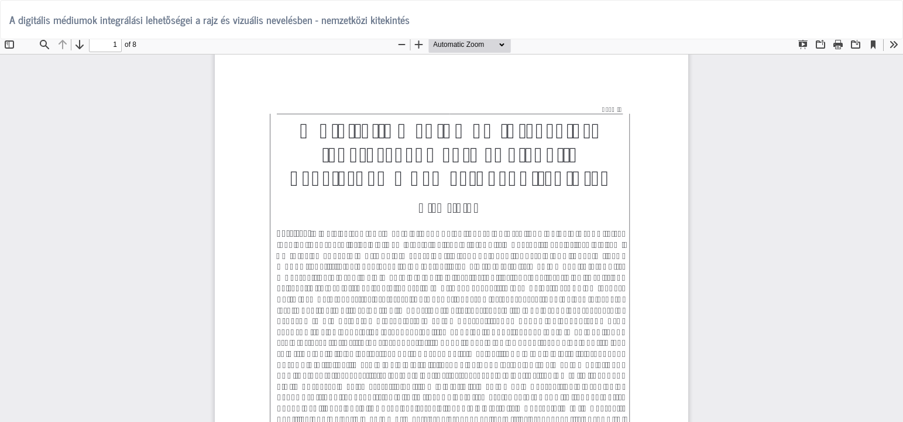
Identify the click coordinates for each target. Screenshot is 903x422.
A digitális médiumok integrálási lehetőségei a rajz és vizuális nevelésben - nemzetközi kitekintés (209, 19)
